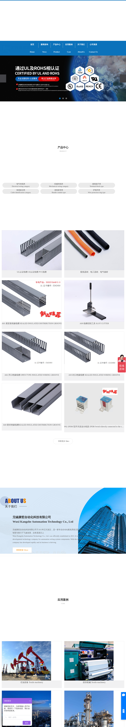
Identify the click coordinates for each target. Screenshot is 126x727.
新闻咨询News (44, 48)
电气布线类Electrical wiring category (21, 185)
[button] (60, 98)
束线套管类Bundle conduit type (59, 191)
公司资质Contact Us (93, 48)
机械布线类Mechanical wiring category (58, 185)
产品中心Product (56, 48)
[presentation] (3, 78)
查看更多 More (63, 441)
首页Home (32, 48)
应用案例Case (69, 48)
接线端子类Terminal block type (97, 185)
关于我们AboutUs (81, 48)
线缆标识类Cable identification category (21, 191)
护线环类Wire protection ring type (96, 191)
